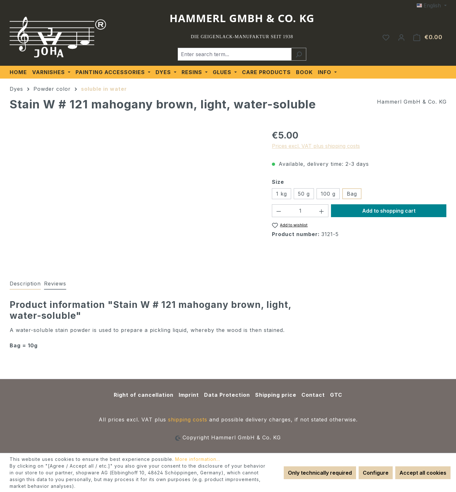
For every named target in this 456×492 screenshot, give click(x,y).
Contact (313, 395)
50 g (304, 194)
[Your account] (401, 37)
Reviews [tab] (55, 283)
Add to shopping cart (389, 211)
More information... (197, 459)
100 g (328, 194)
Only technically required (320, 473)
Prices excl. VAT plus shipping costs (316, 146)
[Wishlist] (386, 37)
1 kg (281, 194)
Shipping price (275, 395)
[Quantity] (300, 210)
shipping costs (187, 419)
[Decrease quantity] (278, 210)
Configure (376, 473)
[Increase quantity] (321, 210)
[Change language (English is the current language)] (431, 5)
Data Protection (227, 395)
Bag (352, 194)
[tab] (25, 284)
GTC (336, 395)
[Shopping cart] (428, 37)
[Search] (298, 54)
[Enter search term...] (234, 54)
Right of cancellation (144, 395)
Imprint (189, 395)
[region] (134, 198)
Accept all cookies (422, 473)
